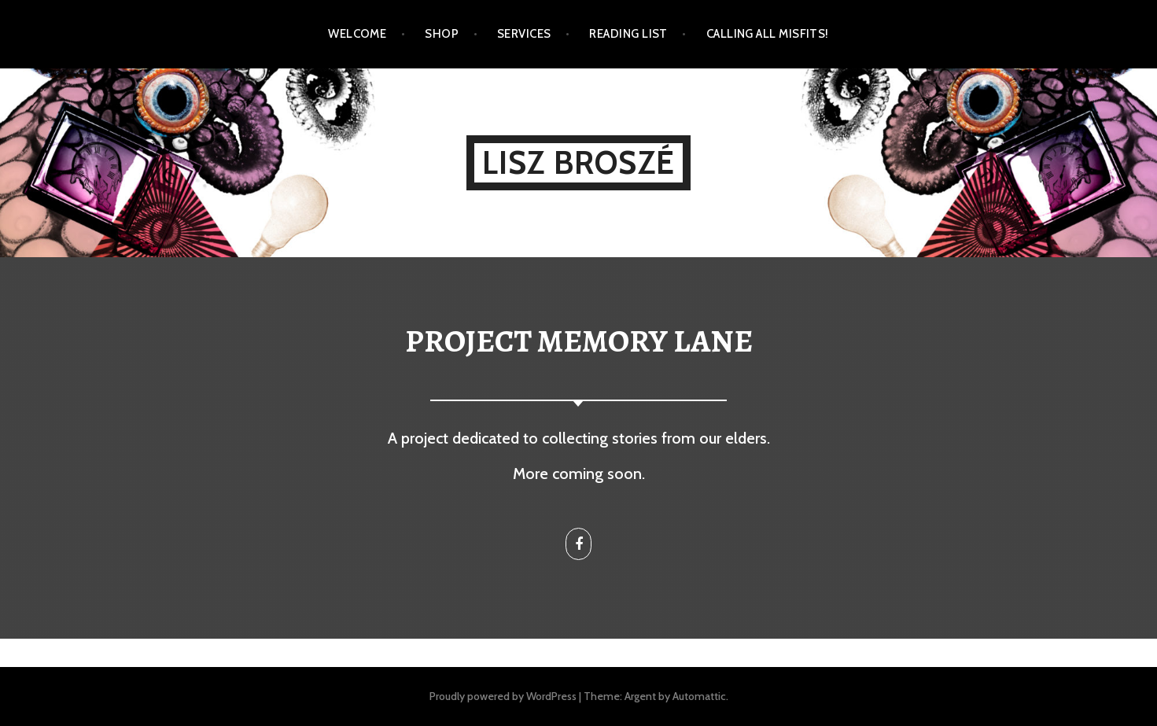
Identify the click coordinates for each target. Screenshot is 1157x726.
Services (524, 34)
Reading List (628, 34)
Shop (442, 34)
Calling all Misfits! (767, 34)
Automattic (699, 696)
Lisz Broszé (578, 162)
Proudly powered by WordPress (503, 696)
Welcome (357, 34)
